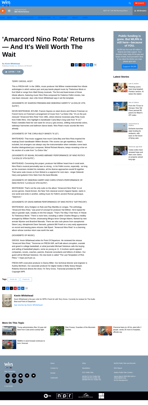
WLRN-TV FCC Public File (91, 381)
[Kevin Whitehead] (7, 305)
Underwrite (54, 383)
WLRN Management (121, 385)
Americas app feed (135, 151)
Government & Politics (134, 129)
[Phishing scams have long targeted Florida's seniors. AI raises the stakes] (120, 92)
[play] (2, 15)
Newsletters (44, 22)
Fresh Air (13, 284)
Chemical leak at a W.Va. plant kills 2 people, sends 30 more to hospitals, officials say (127, 334)
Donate (52, 378)
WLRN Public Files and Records (125, 368)
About (75, 22)
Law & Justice (134, 88)
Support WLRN (129, 71)
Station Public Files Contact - (123, 377)
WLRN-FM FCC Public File (91, 383)
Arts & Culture (134, 107)
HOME (2, 22)
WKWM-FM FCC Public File (91, 384)
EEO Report (118, 373)
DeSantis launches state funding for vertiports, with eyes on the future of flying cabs (136, 138)
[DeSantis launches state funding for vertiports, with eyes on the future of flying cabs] (120, 132)
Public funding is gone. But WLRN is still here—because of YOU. (129, 45)
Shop (84, 368)
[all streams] (140, 15)
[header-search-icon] (131, 6)
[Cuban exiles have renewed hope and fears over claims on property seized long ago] (120, 155)
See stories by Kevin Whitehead (28, 309)
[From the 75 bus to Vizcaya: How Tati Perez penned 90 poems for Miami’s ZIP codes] (120, 111)
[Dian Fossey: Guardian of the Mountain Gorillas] (57, 335)
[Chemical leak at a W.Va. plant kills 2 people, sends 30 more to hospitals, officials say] (105, 335)
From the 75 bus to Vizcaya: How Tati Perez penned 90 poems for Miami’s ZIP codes (136, 115)
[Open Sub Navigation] (14, 22)
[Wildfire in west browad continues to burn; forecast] (9, 349)
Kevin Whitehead (12, 69)
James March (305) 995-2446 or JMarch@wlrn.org (125, 382)
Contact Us (54, 373)
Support (64, 22)
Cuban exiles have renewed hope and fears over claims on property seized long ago (136, 159)
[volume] (9, 15)
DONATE (142, 6)
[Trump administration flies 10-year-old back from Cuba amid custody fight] (9, 335)
